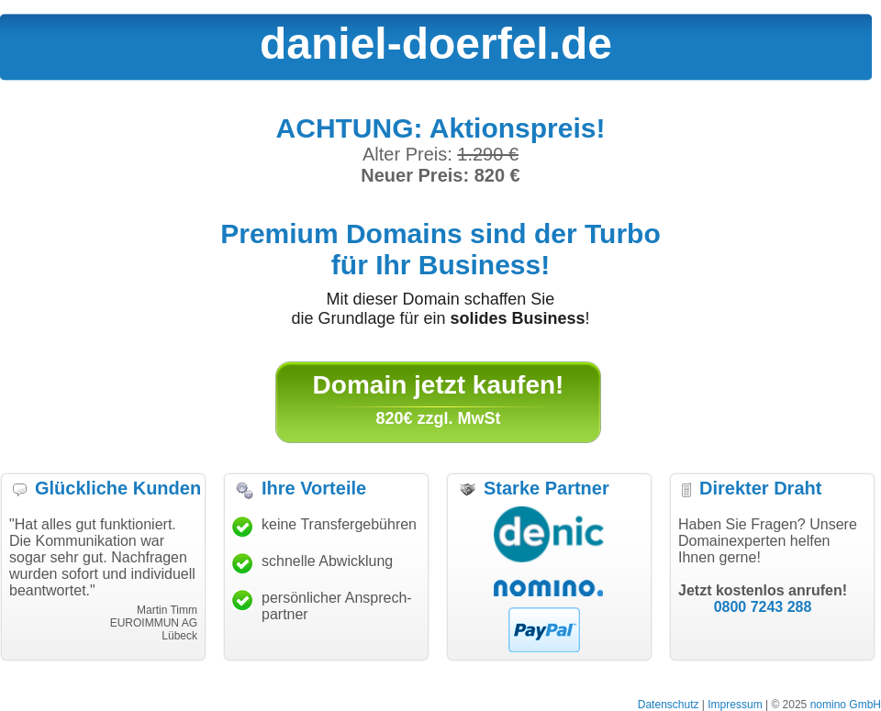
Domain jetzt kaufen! (438, 385)
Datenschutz (668, 704)
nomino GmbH (845, 704)
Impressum (735, 704)
